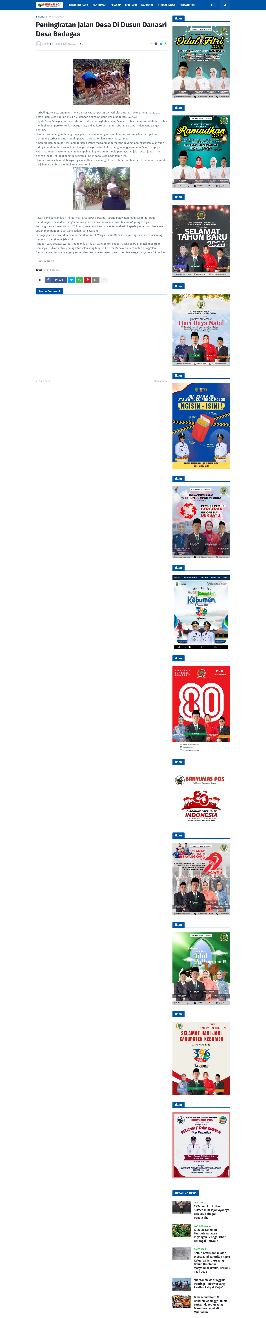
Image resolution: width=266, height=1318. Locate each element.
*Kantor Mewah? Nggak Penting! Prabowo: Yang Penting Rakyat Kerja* (209, 1283)
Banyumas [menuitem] (99, 5)
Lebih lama (158, 381)
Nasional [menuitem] (147, 5)
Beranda (41, 17)
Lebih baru (44, 381)
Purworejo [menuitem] (187, 5)
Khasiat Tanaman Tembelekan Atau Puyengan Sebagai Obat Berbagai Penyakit (210, 1235)
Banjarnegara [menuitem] (78, 5)
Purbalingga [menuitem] (166, 5)
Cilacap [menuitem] (115, 5)
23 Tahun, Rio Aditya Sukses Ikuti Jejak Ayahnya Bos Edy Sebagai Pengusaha (211, 1212)
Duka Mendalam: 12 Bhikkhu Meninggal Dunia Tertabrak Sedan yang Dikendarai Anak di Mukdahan (211, 1304)
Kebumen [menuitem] (131, 5)
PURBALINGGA (56, 17)
